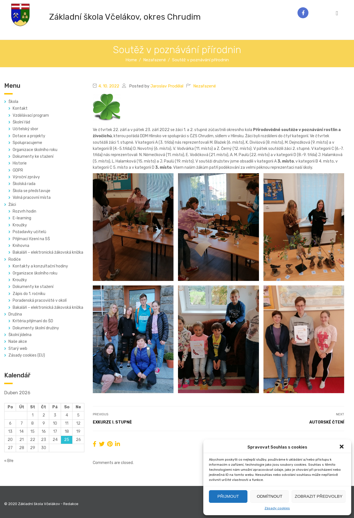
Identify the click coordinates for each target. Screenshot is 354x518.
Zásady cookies (277, 508)
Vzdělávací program (31, 115)
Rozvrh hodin (24, 211)
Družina (15, 314)
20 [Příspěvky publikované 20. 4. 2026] (10, 439)
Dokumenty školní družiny (36, 328)
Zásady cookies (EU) (26, 355)
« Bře (8, 460)
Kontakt (20, 108)
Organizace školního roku (35, 149)
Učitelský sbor (25, 129)
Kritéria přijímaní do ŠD (33, 321)
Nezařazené (204, 86)
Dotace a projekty (29, 136)
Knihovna (21, 245)
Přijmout (228, 496)
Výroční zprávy (26, 177)
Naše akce (17, 341)
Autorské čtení (326, 422)
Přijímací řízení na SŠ (31, 239)
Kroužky (20, 225)
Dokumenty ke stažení (33, 156)
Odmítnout (269, 496)
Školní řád (21, 122)
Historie (20, 163)
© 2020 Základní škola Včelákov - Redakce (41, 504)
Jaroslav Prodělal (166, 86)
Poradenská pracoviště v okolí (40, 300)
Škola (13, 101)
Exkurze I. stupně (112, 422)
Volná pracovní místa (32, 197)
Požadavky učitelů (29, 231)
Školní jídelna (19, 334)
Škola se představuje (31, 190)
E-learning (22, 218)
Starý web (17, 348)
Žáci (12, 204)
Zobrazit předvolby (318, 496)
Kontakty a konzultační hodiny (40, 266)
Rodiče (14, 259)
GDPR (18, 170)
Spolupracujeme (27, 142)
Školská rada (24, 183)
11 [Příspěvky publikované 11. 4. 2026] (66, 423)
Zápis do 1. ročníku (29, 293)
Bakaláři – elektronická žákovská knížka (48, 252)
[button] (342, 447)
